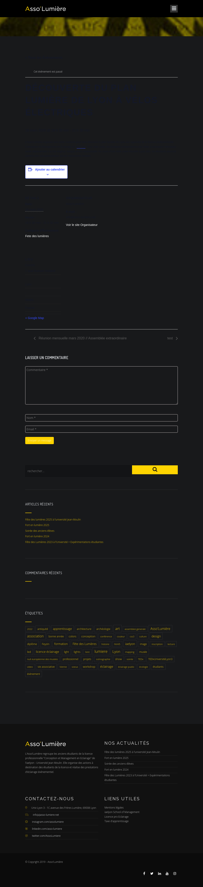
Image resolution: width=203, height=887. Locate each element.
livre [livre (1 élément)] (87, 651)
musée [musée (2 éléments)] (143, 652)
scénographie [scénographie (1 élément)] (103, 659)
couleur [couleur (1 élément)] (121, 636)
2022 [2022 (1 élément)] (29, 629)
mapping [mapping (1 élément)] (129, 651)
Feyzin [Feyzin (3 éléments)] (45, 644)
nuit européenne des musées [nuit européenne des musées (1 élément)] (42, 659)
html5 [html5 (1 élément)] (117, 644)
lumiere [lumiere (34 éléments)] (101, 651)
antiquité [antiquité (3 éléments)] (42, 629)
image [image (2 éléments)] (143, 644)
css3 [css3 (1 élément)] (132, 636)
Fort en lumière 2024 (37, 536)
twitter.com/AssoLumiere (46, 836)
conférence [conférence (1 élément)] (106, 636)
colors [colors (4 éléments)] (72, 636)
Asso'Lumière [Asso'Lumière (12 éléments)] (160, 628)
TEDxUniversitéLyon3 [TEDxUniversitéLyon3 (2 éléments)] (160, 659)
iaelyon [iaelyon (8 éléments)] (130, 644)
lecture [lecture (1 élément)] (171, 644)
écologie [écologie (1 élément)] (143, 666)
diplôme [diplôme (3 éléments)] (32, 644)
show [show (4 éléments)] (118, 659)
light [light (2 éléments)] (66, 652)
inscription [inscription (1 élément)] (157, 644)
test (170, 338)
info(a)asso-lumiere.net (46, 815)
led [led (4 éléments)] (29, 652)
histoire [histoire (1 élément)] (105, 644)
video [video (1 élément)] (30, 666)
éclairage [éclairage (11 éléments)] (106, 666)
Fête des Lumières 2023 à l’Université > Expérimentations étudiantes (64, 542)
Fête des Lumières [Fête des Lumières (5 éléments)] (85, 644)
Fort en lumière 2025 (37, 525)
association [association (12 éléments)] (35, 636)
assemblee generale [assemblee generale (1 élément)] (135, 629)
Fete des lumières (37, 236)
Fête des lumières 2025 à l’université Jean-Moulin (53, 519)
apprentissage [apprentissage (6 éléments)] (62, 629)
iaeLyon (81, 146)
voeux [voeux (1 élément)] (75, 666)
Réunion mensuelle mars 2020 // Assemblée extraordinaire (82, 338)
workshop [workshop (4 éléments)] (89, 667)
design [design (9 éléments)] (156, 636)
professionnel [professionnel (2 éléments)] (70, 659)
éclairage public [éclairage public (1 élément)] (126, 666)
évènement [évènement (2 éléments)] (33, 674)
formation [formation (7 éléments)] (61, 644)
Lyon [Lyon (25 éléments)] (116, 651)
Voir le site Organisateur (81, 225)
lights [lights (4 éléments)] (77, 652)
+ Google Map (34, 318)
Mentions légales (114, 807)
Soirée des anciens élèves (39, 531)
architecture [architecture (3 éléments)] (84, 629)
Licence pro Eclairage (116, 816)
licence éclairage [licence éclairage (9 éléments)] (47, 651)
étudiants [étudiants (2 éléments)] (158, 667)
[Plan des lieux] (88, 275)
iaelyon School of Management (121, 812)
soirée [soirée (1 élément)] (130, 659)
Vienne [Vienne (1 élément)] (63, 666)
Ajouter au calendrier (50, 169)
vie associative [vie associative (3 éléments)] (46, 667)
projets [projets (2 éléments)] (87, 659)
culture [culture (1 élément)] (143, 636)
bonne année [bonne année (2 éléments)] (56, 636)
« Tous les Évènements (44, 57)
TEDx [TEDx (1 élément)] (140, 659)
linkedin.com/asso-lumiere (47, 829)
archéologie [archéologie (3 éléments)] (103, 629)
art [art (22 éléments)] (117, 628)
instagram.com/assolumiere (48, 822)
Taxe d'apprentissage (116, 821)
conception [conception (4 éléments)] (88, 636)
